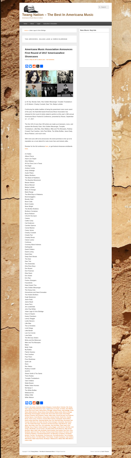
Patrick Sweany (51, 430)
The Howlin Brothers (58, 435)
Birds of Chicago (67, 412)
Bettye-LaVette (58, 412)
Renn (38, 432)
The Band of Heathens (31, 433)
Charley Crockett (54, 417)
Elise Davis (33, 422)
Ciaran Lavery (32, 418)
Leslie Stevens (61, 427)
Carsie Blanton (38, 417)
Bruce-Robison (40, 415)
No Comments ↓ (51, 59)
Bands (44, 407)
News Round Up (37, 408)
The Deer (32, 435)
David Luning (28, 420)
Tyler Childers (69, 437)
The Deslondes (39, 435)
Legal (38, 23)
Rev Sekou (43, 432)
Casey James (46, 417)
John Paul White (55, 425)
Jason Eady (32, 425)
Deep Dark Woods (43, 420)
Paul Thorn (66, 430)
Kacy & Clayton (34, 427)
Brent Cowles (59, 413)
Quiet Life (33, 432)
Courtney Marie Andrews (49, 418)
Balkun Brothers (33, 412)
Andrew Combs (57, 410)
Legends (30, 408)
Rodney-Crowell (50, 432)
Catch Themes (105, 451)
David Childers (67, 418)
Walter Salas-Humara (37, 438)
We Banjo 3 (47, 438)
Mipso (32, 430)
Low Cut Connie (40, 428)
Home (25, 23)
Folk (67, 407)
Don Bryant (67, 420)
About (32, 23)
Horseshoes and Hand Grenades (49, 423)
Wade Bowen (28, 438)
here (46, 146)
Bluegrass (49, 407)
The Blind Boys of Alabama (57, 433)
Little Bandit (32, 428)
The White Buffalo (41, 437)
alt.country (32, 407)
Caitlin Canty (52, 415)
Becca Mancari (50, 412)
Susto (71, 432)
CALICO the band (60, 415)
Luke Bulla (48, 428)
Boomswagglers (36, 413)
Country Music (56, 407)
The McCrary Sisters (30, 437)
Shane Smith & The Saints (62, 432)
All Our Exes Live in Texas (32, 410)
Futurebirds (61, 422)
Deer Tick (51, 420)
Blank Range (28, 413)
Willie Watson (69, 438)
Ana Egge (49, 410)
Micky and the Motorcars (57, 428)
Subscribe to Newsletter (50, 23)
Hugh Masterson (63, 423)
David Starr (35, 420)
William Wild (62, 438)
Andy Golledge (66, 410)
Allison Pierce (43, 410)
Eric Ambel (39, 422)
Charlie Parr (63, 417)
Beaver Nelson (42, 412)
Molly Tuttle (38, 430)
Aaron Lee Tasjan (54, 408)
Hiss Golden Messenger (34, 423)
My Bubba (43, 430)
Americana (39, 407)
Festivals (63, 407)
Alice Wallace (69, 408)
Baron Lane (42, 59)
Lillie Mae (67, 427)
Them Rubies (49, 437)
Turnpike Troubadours (59, 437)
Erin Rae (45, 422)
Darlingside (59, 418)
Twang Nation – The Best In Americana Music (57, 15)
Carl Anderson (69, 415)
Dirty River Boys (59, 420)
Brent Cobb (52, 413)
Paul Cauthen (59, 430)
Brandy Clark (44, 413)
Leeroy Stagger (52, 427)
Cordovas (39, 418)
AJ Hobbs (62, 408)
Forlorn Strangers (52, 422)
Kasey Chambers (43, 427)
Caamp (46, 415)
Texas (43, 408)
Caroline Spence (29, 417)
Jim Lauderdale (46, 425)
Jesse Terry (38, 425)
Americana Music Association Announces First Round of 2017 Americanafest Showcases (48, 53)
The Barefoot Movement (43, 433)
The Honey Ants (48, 435)
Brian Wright (66, 413)
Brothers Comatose (30, 415)
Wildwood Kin (54, 438)
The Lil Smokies (68, 435)
